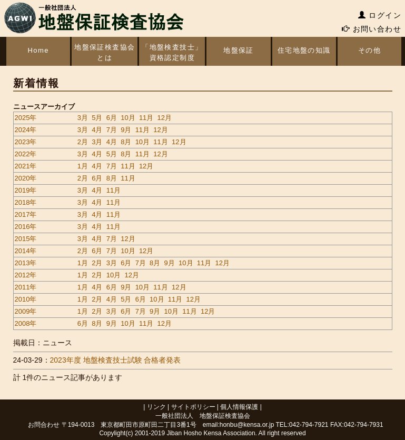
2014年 (26, 251)
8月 (126, 142)
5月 (97, 118)
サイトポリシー (193, 407)
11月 (146, 118)
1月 (82, 166)
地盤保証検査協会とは (104, 52)
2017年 (26, 214)
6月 (111, 118)
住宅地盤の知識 (304, 50)
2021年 (26, 166)
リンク (156, 407)
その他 (369, 50)
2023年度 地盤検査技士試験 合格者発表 (115, 360)
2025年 (26, 118)
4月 (97, 130)
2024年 (26, 130)
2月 (82, 142)
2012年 (26, 275)
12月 (164, 118)
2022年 (26, 154)
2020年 (26, 178)
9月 (126, 130)
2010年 (26, 299)
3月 (82, 118)
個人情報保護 (239, 407)
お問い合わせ (371, 29)
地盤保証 (238, 50)
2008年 (26, 323)
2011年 (26, 287)
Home (37, 50)
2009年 (26, 311)
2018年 (26, 202)
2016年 (26, 227)
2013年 (26, 263)
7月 (111, 130)
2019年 (26, 190)
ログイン (379, 15)
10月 (128, 118)
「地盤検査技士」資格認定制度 (172, 52)
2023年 (26, 142)
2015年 (26, 239)
